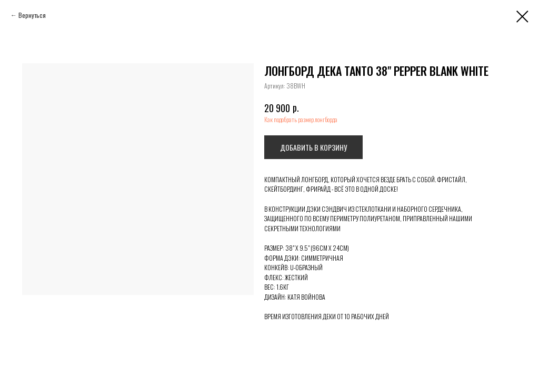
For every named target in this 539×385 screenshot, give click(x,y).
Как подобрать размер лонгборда (300, 119)
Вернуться (32, 15)
